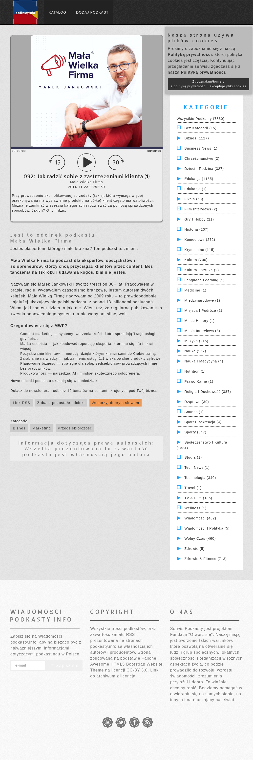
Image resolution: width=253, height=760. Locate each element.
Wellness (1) (195, 508)
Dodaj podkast (92, 12)
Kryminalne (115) (199, 250)
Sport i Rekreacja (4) (202, 422)
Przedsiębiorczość (75, 428)
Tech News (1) (197, 467)
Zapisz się (64, 665)
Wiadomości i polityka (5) (207, 528)
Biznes (19, 428)
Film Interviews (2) (200, 209)
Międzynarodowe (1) (202, 300)
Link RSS (21, 403)
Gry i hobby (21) (199, 219)
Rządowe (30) (196, 402)
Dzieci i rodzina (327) (204, 169)
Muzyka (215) (196, 341)
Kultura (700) (196, 260)
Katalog (57, 12)
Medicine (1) (195, 290)
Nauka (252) (195, 351)
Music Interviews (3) (202, 331)
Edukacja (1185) (198, 179)
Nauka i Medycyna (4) (203, 361)
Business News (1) (200, 148)
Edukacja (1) (195, 189)
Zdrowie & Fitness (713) (205, 559)
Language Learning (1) (204, 280)
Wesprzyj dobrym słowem (115, 403)
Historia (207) (196, 229)
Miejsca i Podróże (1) (203, 311)
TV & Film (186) (198, 498)
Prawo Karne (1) (198, 381)
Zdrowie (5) (194, 549)
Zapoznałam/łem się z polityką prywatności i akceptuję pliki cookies (208, 84)
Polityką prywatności (190, 54)
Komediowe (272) (199, 240)
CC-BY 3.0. (137, 670)
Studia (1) (193, 457)
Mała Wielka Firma (41, 241)
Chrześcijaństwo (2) (201, 158)
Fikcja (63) (193, 199)
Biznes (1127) (196, 138)
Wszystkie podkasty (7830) (201, 119)
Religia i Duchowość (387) (207, 392)
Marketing (41, 428)
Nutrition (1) (195, 371)
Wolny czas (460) (200, 538)
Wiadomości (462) (200, 518)
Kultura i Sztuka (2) (201, 270)
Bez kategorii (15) (200, 128)
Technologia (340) (200, 478)
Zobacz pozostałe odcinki (60, 403)
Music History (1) (199, 321)
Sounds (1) (194, 412)
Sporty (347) (195, 432)
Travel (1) (192, 488)
